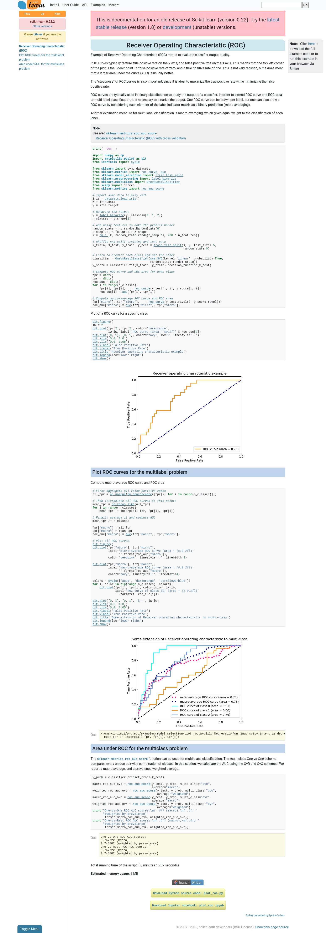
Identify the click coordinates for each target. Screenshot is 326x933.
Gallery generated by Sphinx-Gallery (265, 915)
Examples (98, 5)
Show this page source (272, 927)
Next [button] (57, 13)
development (177, 27)
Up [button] (42, 13)
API (84, 5)
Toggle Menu (29, 929)
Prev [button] (27, 13)
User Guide (70, 5)
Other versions (42, 26)
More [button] (112, 5)
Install (54, 5)
